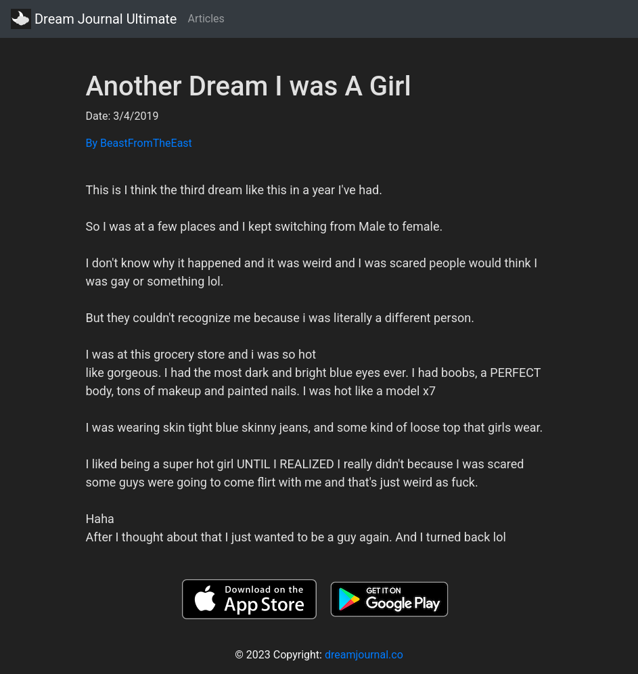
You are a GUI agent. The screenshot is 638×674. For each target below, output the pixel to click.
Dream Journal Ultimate (94, 19)
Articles (205, 18)
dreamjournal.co (364, 654)
